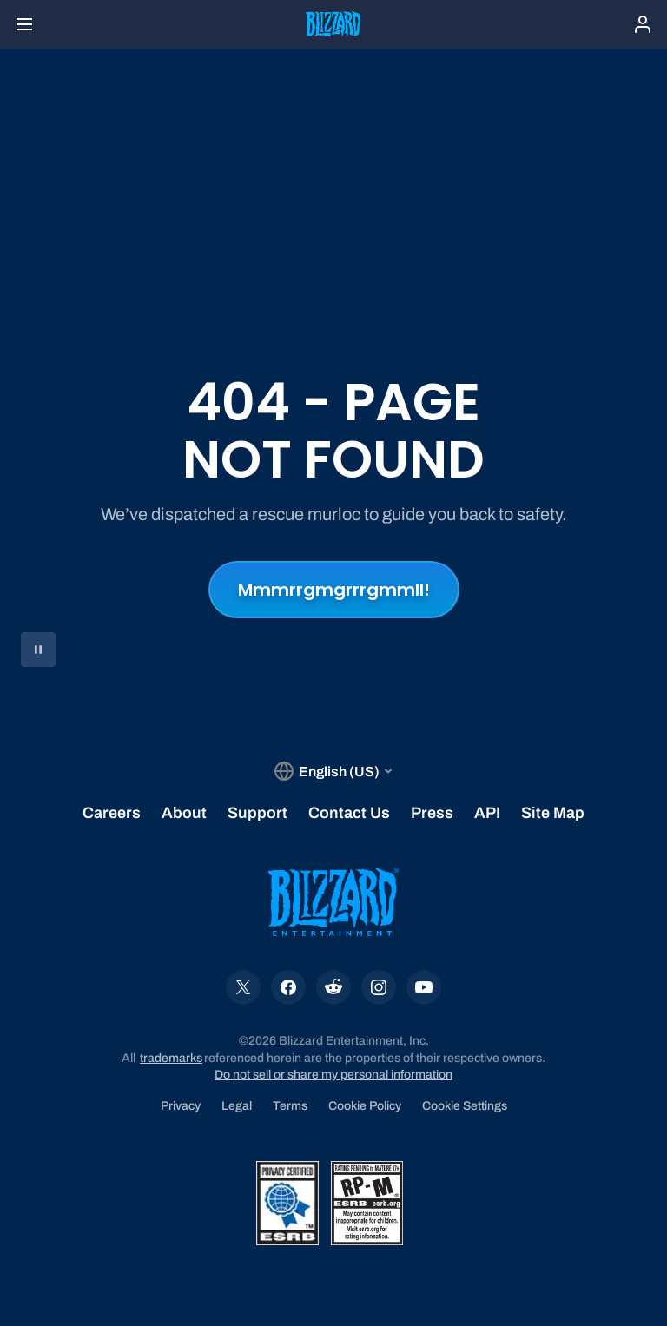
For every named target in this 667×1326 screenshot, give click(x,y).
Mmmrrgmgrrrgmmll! (334, 589)
